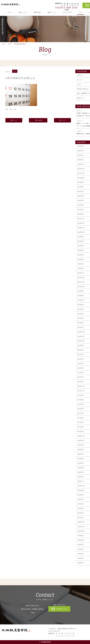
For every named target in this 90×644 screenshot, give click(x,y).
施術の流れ (37, 12)
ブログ (80, 12)
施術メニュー (52, 12)
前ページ (14, 121)
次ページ (62, 121)
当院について (22, 12)
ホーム (10, 12)
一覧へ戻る (38, 121)
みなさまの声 (67, 12)
